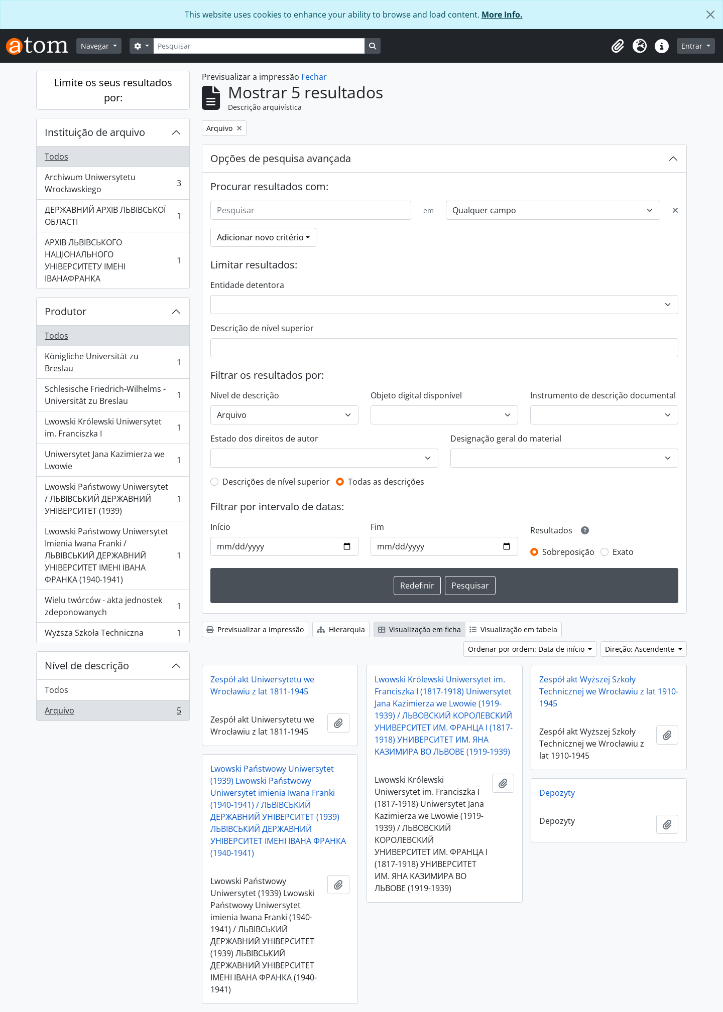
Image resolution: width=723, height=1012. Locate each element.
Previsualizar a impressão (255, 629)
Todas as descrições (386, 481)
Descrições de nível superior (276, 481)
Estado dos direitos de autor (264, 438)
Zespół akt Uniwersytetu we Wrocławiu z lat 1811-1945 (262, 685)
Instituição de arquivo (95, 132)
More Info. (502, 14)
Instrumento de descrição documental (603, 395)
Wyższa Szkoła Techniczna (112, 635)
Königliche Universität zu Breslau (112, 362)
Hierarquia (341, 629)
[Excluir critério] (675, 210)
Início (220, 526)
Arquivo (112, 712)
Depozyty (557, 792)
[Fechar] (710, 15)
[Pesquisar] (259, 46)
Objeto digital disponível (416, 395)
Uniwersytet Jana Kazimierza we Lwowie (112, 460)
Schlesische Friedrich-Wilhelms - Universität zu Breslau (112, 394)
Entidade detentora (247, 285)
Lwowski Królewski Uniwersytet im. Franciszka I (112, 427)
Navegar (96, 46)
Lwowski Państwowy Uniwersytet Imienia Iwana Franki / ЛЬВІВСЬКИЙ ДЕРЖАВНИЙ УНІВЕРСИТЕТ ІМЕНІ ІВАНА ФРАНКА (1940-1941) (112, 555)
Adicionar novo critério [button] (260, 237)
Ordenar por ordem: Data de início (527, 649)
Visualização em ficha (419, 629)
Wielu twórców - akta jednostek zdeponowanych (112, 606)
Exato (623, 551)
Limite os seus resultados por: (113, 90)
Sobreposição (568, 551)
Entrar (692, 46)
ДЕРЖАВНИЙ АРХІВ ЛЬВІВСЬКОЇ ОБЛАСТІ (112, 215)
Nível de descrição (87, 665)
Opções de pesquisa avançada (280, 158)
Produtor (65, 311)
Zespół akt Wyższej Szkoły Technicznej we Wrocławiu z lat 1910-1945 (608, 691)
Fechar (314, 76)
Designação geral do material (505, 438)
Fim (377, 526)
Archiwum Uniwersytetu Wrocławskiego (112, 183)
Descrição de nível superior (262, 328)
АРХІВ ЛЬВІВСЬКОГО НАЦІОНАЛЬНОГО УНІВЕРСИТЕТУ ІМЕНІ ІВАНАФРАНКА (112, 260)
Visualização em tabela (513, 629)
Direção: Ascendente (640, 649)
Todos (56, 156)
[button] (618, 46)
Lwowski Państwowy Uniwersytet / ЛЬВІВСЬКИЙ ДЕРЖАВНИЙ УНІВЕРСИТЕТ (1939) (112, 498)
